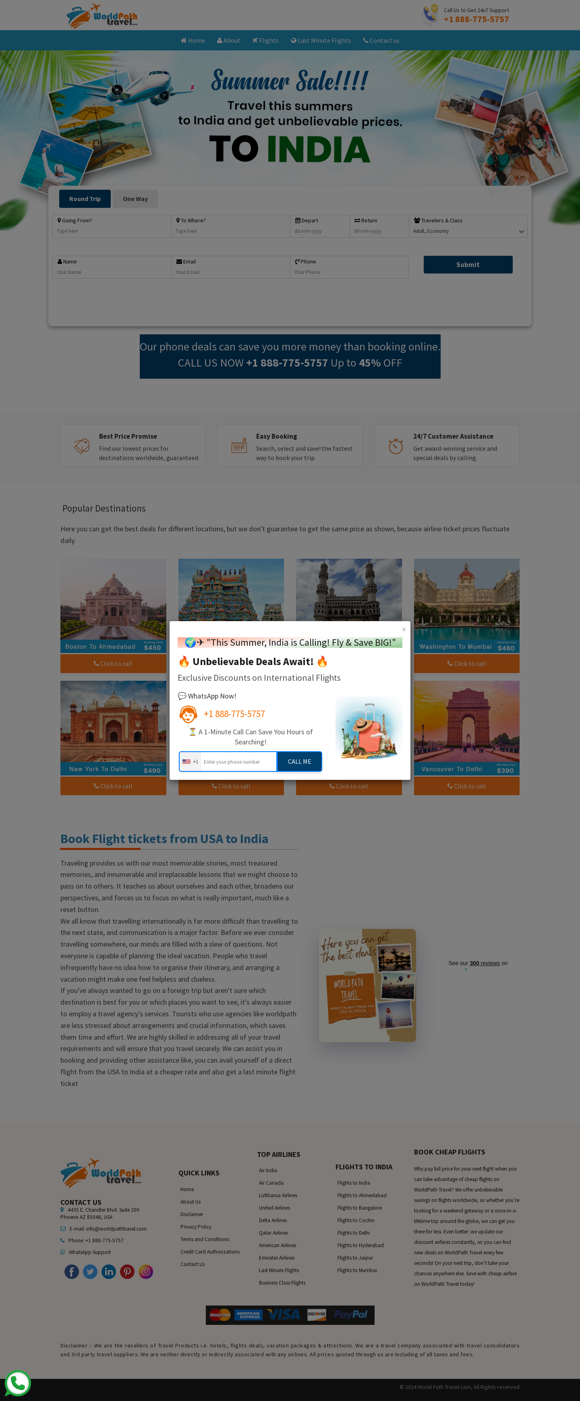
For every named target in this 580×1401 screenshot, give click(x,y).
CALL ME (299, 761)
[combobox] (190, 761)
